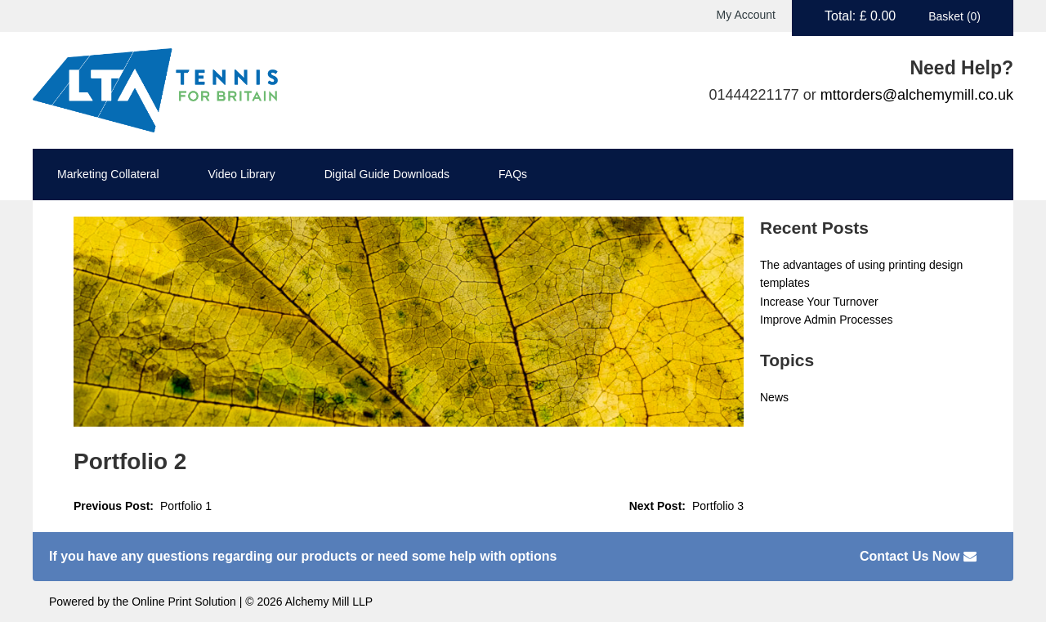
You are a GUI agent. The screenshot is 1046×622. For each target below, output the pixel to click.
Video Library (241, 174)
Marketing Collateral (108, 174)
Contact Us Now (918, 556)
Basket (954, 16)
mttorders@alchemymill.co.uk (916, 95)
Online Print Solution (184, 601)
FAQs (512, 174)
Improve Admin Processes (826, 319)
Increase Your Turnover (819, 301)
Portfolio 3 (718, 505)
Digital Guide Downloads (386, 174)
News (774, 397)
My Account (746, 14)
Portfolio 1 (186, 505)
